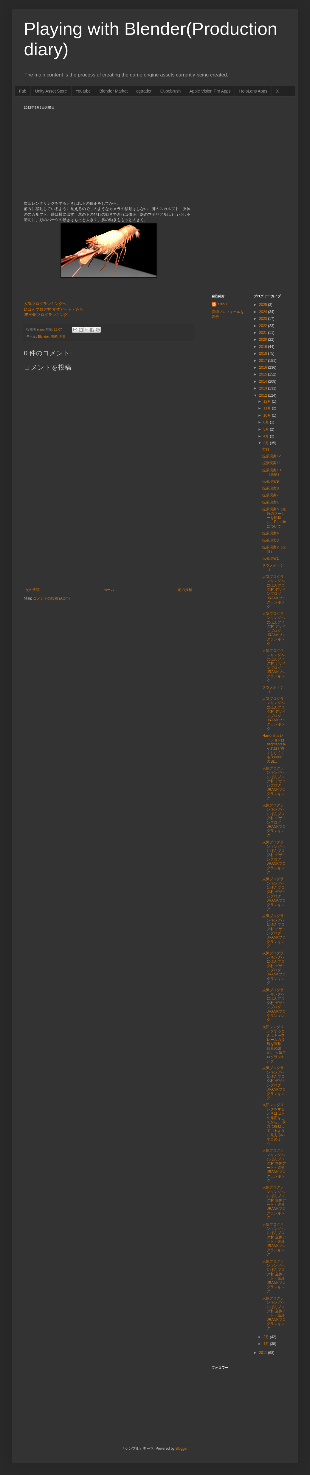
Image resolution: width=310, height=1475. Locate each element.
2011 (263, 1353)
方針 (265, 449)
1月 (266, 1344)
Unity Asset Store (51, 91)
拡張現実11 (271, 463)
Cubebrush (170, 91)
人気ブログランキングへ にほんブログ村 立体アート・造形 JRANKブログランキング (274, 1165)
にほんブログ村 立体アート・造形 (53, 309)
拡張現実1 (270, 558)
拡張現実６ (271, 502)
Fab (22, 91)
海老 (54, 336)
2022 (263, 326)
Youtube (83, 91)
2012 (263, 395)
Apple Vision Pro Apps (209, 91)
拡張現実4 (270, 533)
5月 (266, 429)
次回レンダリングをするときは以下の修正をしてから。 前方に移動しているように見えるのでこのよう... (274, 1124)
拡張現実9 (270, 481)
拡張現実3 (270, 540)
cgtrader (143, 91)
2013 (263, 388)
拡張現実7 (270, 495)
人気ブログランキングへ (45, 303)
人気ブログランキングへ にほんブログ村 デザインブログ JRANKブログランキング (274, 592)
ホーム (108, 590)
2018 (263, 353)
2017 (263, 361)
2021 (263, 333)
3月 (266, 443)
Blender (43, 336)
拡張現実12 (271, 456)
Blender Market (113, 91)
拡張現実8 (270, 488)
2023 (263, 319)
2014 (263, 381)
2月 (266, 1337)
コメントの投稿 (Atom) (51, 598)
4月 (266, 436)
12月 (267, 401)
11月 (267, 408)
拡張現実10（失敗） (271, 472)
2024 (263, 312)
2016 (263, 367)
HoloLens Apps (253, 91)
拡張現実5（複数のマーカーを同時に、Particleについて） (274, 517)
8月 (266, 422)
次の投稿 (32, 590)
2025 (263, 305)
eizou (222, 304)
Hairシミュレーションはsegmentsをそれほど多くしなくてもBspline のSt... (274, 748)
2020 (263, 339)
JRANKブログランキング (46, 314)
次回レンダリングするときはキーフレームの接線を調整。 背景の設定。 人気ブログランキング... (274, 1044)
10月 (267, 415)
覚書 (62, 336)
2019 (263, 347)
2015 (263, 374)
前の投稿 (185, 590)
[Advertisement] (109, 543)
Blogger (182, 1448)
